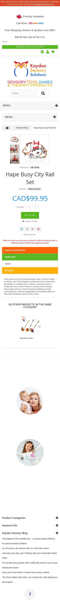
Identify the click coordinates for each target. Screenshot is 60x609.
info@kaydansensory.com (43, 4)
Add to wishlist (31, 221)
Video (8, 264)
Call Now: (30, 23)
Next (14, 162)
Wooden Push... (27, 338)
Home (4, 42)
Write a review (29, 234)
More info (10, 257)
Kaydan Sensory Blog (15, 533)
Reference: (24, 167)
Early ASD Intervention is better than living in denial (25, 572)
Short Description (15, 250)
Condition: (22, 189)
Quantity (20, 207)
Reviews (9, 270)
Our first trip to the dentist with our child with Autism (25, 548)
